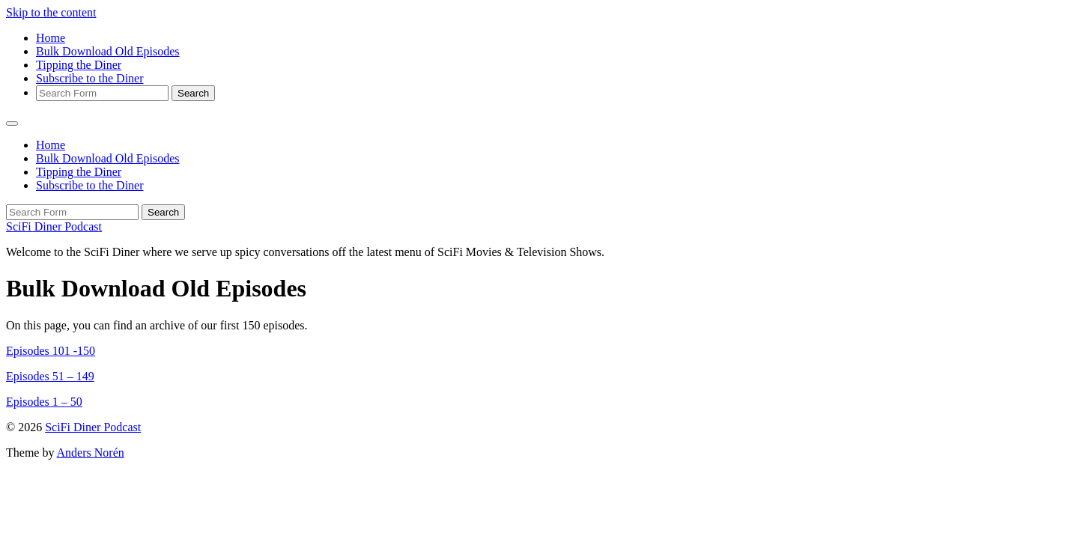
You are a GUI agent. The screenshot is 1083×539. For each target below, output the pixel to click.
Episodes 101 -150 (50, 350)
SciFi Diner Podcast (54, 226)
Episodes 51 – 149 (50, 376)
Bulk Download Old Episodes (108, 51)
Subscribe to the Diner (90, 78)
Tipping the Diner (78, 64)
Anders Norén (90, 452)
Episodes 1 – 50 (44, 401)
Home (50, 37)
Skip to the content (51, 12)
